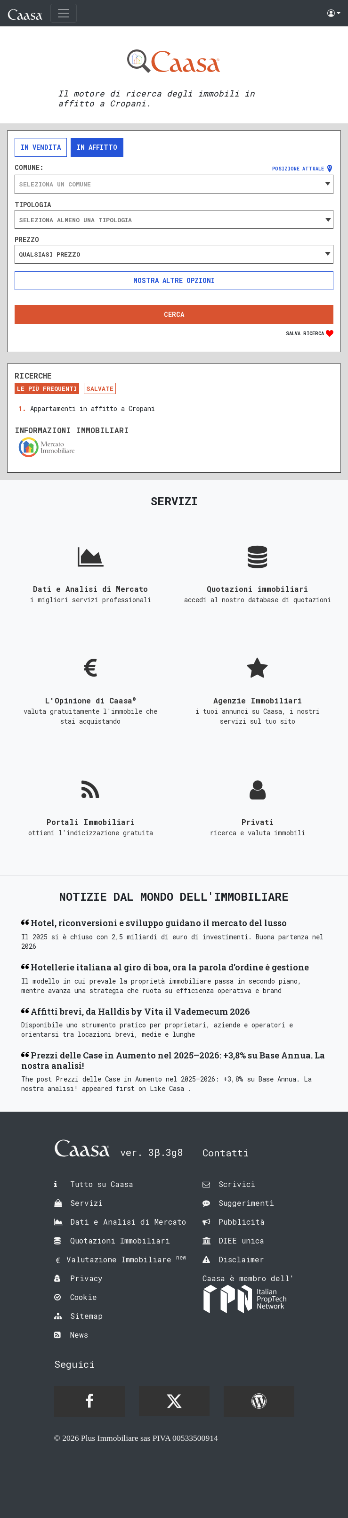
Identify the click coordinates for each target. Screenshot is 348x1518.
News (79, 1335)
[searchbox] (174, 219)
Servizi (86, 1203)
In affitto (97, 147)
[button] (333, 13)
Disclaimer (241, 1259)
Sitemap (86, 1316)
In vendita (41, 147)
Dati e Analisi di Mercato (128, 1222)
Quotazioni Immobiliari (120, 1240)
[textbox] (174, 184)
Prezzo (27, 239)
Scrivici (237, 1184)
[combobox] (174, 184)
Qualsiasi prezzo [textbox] (49, 254)
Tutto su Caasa (101, 1184)
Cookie (83, 1297)
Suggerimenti (246, 1203)
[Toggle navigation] (63, 13)
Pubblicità (242, 1222)
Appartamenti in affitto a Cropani (92, 408)
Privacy (86, 1278)
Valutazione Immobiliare (126, 1259)
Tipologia (33, 205)
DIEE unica (241, 1240)
